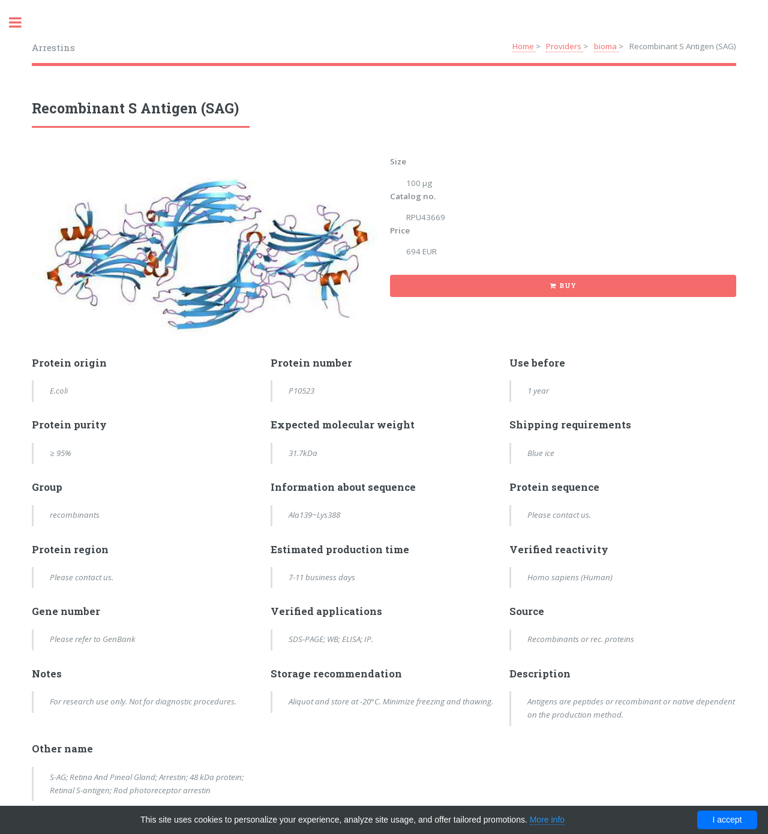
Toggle (21, 22)
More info (547, 819)
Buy (568, 285)
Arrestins (53, 47)
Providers (564, 46)
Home (524, 46)
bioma (606, 46)
